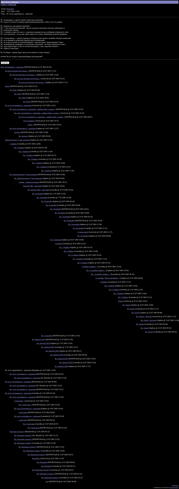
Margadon (10, 9)
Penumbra (36, 458)
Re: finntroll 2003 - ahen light (38, 190)
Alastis (120, 301)
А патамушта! (82, 232)
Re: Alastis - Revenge (144, 316)
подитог (17, 132)
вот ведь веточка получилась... (16, 71)
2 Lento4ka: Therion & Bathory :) (107, 278)
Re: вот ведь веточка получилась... (23, 75)
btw (47, 481)
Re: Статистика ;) (25, 405)
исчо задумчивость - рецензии (12, 67)
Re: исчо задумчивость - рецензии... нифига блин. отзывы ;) (32, 109)
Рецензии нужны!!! (17, 432)
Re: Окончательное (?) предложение (23, 174)
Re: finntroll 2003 (38, 339)
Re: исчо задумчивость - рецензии (18, 105)
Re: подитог (23, 136)
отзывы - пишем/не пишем (29, 182)
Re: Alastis (126, 305)
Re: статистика (28, 424)
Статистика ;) (19, 401)
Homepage (175, 485)
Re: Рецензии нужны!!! (23, 435)
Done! (7, 86)
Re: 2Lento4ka (37, 194)
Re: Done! (13, 90)
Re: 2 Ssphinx (19, 148)
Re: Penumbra (42, 462)
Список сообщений (8, 5)
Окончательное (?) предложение (17, 140)
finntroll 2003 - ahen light (32, 186)
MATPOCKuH (174, 487)
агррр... (30, 125)
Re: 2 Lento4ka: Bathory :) (96, 270)
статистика (23, 412)
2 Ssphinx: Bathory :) (89, 267)
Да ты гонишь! (28, 121)
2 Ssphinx (13, 144)
